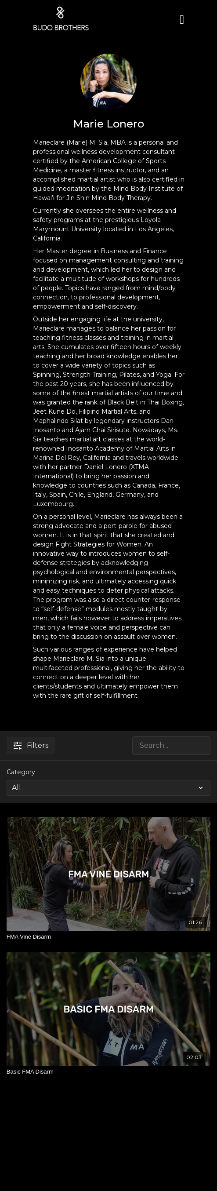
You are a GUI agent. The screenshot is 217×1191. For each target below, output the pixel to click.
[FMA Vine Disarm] (108, 936)
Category (21, 772)
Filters (31, 745)
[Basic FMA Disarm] (108, 1071)
